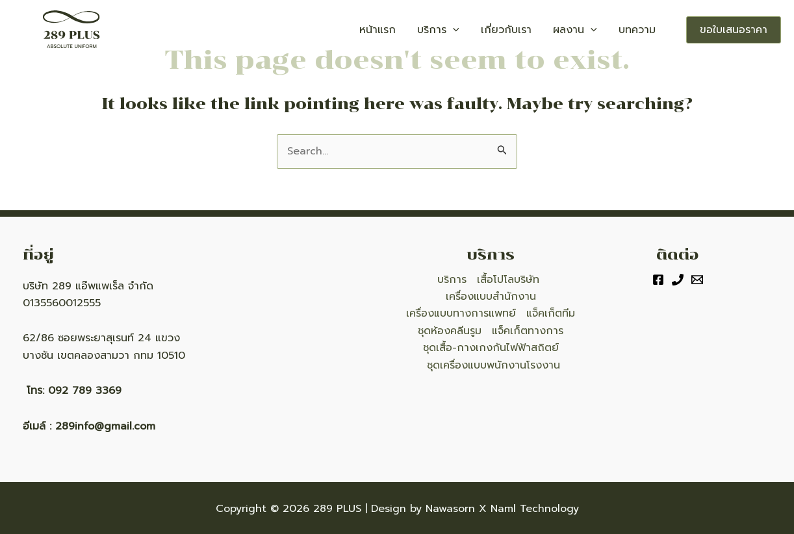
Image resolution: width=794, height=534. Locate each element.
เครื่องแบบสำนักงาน (491, 296)
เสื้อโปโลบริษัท (508, 279)
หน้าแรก (416, 30)
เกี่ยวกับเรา (527, 30)
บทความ (641, 30)
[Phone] (678, 279)
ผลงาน (588, 30)
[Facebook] (658, 279)
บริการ (469, 30)
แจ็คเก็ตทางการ (527, 331)
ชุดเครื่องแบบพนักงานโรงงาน (493, 365)
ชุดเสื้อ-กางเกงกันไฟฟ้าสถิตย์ (491, 348)
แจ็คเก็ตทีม (550, 313)
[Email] (697, 279)
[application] (483, 30)
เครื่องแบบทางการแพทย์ (461, 313)
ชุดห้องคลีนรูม (449, 331)
